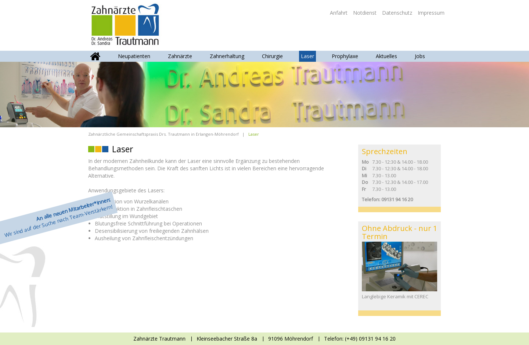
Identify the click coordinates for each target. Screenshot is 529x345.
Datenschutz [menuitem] (397, 12)
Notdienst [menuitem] (365, 12)
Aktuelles (386, 56)
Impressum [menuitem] (431, 12)
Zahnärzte (180, 56)
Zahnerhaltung (227, 56)
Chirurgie (272, 56)
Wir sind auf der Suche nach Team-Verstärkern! (58, 217)
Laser (307, 56)
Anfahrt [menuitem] (339, 12)
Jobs (420, 56)
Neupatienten (134, 56)
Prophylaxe (345, 56)
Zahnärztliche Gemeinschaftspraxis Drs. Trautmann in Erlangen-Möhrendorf (163, 134)
